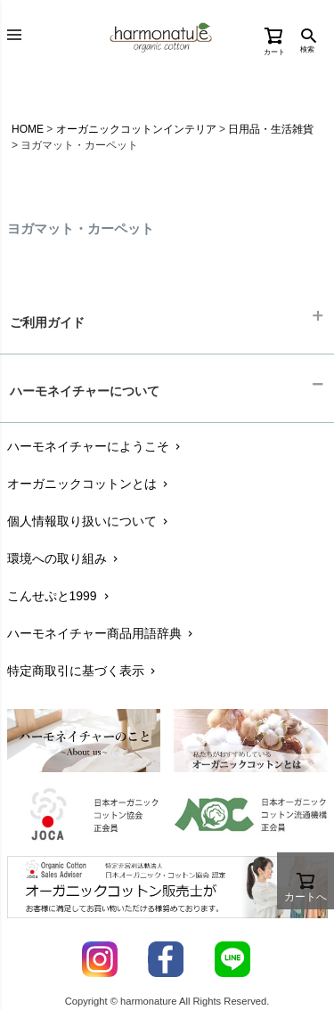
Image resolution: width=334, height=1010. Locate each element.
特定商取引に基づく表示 (83, 671)
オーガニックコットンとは (89, 483)
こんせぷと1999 (59, 596)
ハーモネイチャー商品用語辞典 (102, 633)
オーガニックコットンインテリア (136, 129)
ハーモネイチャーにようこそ (95, 446)
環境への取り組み (64, 558)
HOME (28, 129)
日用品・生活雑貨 (271, 129)
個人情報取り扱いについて (89, 521)
